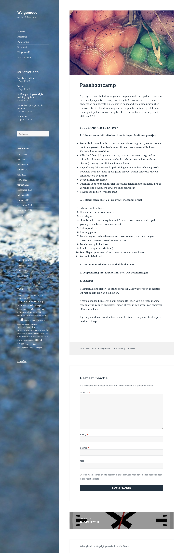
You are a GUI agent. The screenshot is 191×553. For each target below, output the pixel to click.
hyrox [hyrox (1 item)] (35, 320)
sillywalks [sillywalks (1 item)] (20, 336)
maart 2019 (22, 255)
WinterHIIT (23, 116)
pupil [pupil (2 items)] (33, 333)
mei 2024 (21, 159)
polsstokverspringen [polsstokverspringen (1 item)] (24, 333)
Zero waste (22, 47)
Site (82, 461)
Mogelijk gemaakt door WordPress (112, 546)
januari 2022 (23, 184)
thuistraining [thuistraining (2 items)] (30, 344)
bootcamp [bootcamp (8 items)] (33, 305)
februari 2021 (24, 195)
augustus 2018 (24, 265)
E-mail (84, 448)
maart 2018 (22, 275)
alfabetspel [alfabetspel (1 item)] (21, 298)
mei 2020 (21, 235)
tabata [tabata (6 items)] (38, 340)
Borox (20, 86)
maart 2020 (22, 245)
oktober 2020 (23, 215)
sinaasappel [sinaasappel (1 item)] (28, 336)
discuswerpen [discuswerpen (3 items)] (34, 312)
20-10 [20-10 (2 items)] (19, 295)
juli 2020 (21, 225)
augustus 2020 (24, 220)
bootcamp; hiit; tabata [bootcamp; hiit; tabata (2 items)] (26, 309)
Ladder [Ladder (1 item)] (27, 324)
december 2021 (24, 189)
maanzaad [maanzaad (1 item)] (34, 324)
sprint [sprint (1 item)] (47, 336)
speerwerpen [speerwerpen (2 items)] (38, 336)
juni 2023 (21, 174)
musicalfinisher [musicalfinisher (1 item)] (22, 330)
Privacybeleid (24, 57)
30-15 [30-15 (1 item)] (43, 295)
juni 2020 (21, 230)
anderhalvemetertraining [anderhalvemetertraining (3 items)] (30, 301)
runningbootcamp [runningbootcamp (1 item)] (42, 333)
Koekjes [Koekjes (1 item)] (43, 320)
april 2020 (22, 240)
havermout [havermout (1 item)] (43, 315)
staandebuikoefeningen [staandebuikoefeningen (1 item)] (25, 340)
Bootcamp (22, 36)
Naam (84, 434)
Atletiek (21, 31)
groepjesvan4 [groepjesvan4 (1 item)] (35, 315)
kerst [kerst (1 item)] (39, 320)
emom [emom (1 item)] (28, 315)
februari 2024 (24, 164)
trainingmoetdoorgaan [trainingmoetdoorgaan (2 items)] (27, 347)
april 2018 (22, 270)
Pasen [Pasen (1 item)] (30, 330)
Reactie (85, 392)
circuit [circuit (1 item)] (19, 312)
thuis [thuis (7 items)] (20, 344)
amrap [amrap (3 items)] (28, 298)
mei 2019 (21, 250)
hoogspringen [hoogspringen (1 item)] (28, 320)
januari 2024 (23, 169)
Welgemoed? (23, 52)
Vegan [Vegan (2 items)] (39, 347)
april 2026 (22, 154)
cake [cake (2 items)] (43, 309)
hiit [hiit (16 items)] (20, 319)
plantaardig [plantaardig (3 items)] (42, 330)
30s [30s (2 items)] (47, 295)
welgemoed (105, 348)
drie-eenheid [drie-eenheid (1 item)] (21, 315)
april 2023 (22, 179)
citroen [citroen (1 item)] (24, 312)
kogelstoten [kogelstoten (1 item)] (21, 324)
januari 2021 (23, 200)
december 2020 (24, 205)
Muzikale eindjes (25, 78)
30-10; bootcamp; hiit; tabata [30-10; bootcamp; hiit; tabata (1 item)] (31, 295)
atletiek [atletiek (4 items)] (21, 305)
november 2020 (24, 210)
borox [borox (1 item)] (38, 309)
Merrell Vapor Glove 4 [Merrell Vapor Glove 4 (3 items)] (28, 326)
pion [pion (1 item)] (34, 330)
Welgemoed (27, 12)
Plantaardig (23, 42)
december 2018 (24, 260)
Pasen (132, 348)
